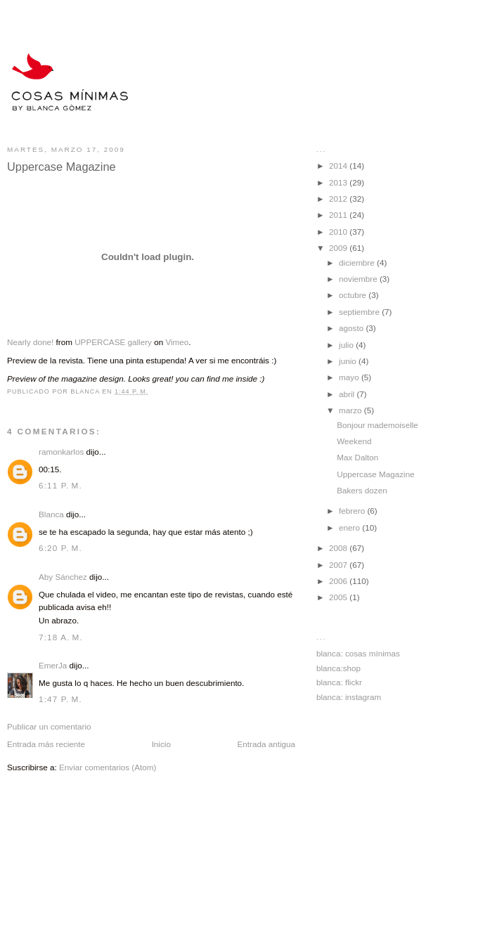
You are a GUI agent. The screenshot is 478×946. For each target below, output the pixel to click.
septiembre (360, 311)
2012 (339, 198)
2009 (339, 247)
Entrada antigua (266, 744)
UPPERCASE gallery (113, 341)
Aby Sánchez (63, 576)
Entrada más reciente (46, 744)
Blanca (51, 514)
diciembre (358, 262)
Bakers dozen (362, 490)
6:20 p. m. (60, 547)
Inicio (161, 744)
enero (350, 527)
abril (347, 394)
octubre (353, 294)
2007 (339, 564)
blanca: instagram (348, 696)
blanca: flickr (339, 682)
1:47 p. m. (60, 699)
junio (348, 360)
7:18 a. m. (61, 637)
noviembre (359, 278)
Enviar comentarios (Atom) (107, 767)
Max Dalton (357, 457)
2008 (339, 547)
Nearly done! (30, 341)
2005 (339, 597)
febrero (353, 510)
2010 (339, 231)
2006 (339, 580)
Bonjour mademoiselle (377, 424)
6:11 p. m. (60, 485)
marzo (351, 410)
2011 (339, 214)
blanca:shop (338, 668)
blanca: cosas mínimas (358, 653)
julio (347, 344)
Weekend (354, 441)
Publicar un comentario (49, 726)
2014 (339, 165)
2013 (339, 182)
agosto (352, 327)
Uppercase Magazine (375, 474)
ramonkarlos (61, 451)
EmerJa (53, 665)
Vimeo (176, 341)
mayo (350, 377)
